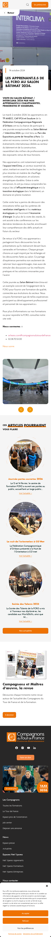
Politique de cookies (15, 934)
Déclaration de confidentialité (33, 934)
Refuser (25, 921)
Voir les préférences (25, 928)
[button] (47, 886)
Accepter (25, 913)
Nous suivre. (9, 346)
